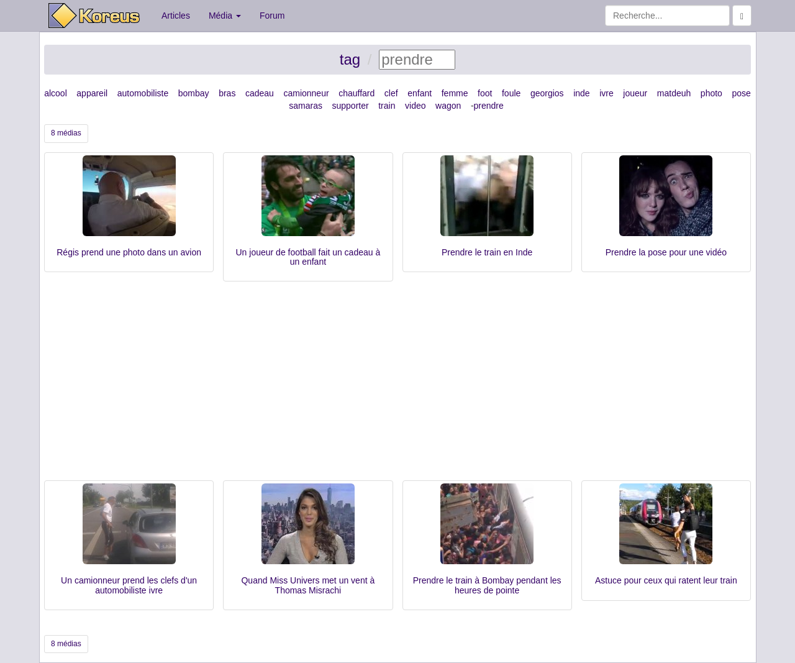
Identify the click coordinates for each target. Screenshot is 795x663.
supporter (350, 106)
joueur (635, 93)
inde (581, 93)
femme (455, 93)
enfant (419, 93)
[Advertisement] (397, 387)
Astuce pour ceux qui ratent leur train (666, 580)
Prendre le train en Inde (487, 252)
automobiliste (143, 93)
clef (391, 93)
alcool (55, 93)
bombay (193, 93)
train (386, 106)
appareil (91, 93)
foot (485, 93)
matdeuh (674, 93)
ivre (606, 93)
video (415, 106)
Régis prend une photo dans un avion (129, 252)
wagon (448, 106)
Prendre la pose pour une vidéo (666, 252)
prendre (489, 106)
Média (225, 16)
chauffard (356, 93)
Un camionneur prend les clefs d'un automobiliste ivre (129, 585)
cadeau (259, 93)
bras (227, 93)
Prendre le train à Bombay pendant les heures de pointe (487, 585)
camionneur (306, 93)
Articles (175, 16)
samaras (305, 106)
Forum (272, 16)
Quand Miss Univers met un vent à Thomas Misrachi (308, 585)
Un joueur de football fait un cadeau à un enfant (308, 257)
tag (350, 59)
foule (511, 93)
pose (741, 93)
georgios (547, 93)
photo (711, 93)
